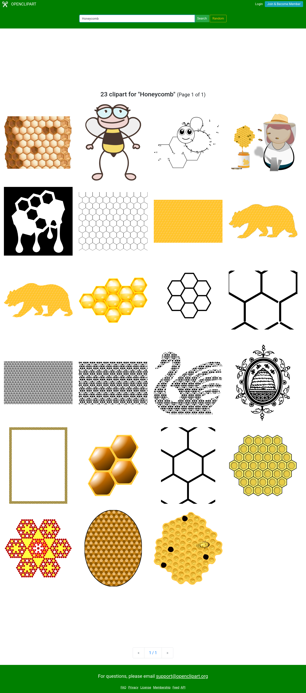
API (183, 687)
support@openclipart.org (182, 676)
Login (259, 4)
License (145, 687)
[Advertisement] (153, 61)
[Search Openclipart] (137, 18)
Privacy (133, 687)
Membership (161, 687)
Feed (176, 687)
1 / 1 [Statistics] (153, 652)
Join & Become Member (284, 4)
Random (218, 18)
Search (202, 18)
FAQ (123, 687)
